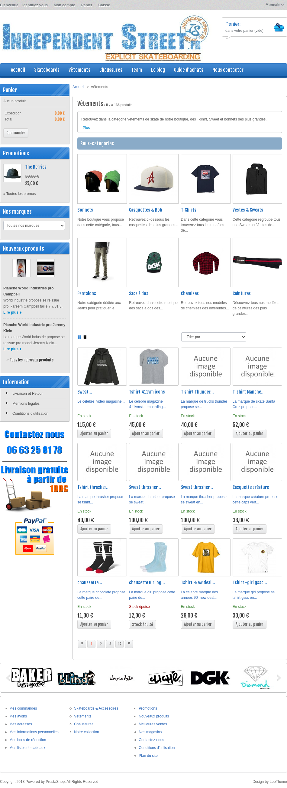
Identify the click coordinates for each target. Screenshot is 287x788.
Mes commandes (23, 708)
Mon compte (64, 5)
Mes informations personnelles (34, 732)
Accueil (78, 87)
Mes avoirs (18, 716)
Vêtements (82, 716)
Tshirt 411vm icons (147, 392)
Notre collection (86, 732)
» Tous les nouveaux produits (29, 360)
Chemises (190, 293)
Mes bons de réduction (27, 740)
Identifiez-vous (35, 5)
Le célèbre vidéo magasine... (101, 401)
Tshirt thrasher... (93, 487)
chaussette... (89, 582)
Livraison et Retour (27, 393)
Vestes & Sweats (248, 210)
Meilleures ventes (153, 724)
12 (119, 644)
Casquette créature (251, 487)
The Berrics (36, 167)
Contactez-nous (151, 740)
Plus (86, 128)
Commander (15, 132)
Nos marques (17, 211)
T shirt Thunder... (197, 392)
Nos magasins (150, 732)
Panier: (233, 24)
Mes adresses (20, 724)
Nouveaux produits (23, 248)
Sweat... (84, 392)
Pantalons (86, 293)
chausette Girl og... (147, 582)
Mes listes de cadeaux (27, 748)
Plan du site (148, 755)
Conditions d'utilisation (30, 413)
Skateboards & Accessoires (96, 708)
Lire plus (10, 312)
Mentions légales (26, 403)
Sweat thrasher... (145, 487)
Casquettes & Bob (145, 210)
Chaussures (83, 724)
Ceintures (242, 293)
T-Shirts (188, 210)
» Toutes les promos (19, 194)
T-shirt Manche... (249, 392)
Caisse (104, 5)
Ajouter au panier (94, 433)
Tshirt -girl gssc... (250, 582)
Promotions (16, 153)
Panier (86, 5)
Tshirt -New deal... (198, 582)
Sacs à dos (138, 293)
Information (16, 382)
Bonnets (85, 210)
